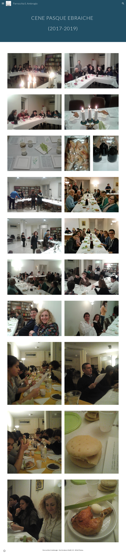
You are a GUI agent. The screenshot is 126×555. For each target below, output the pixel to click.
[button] (3, 3)
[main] (63, 21)
